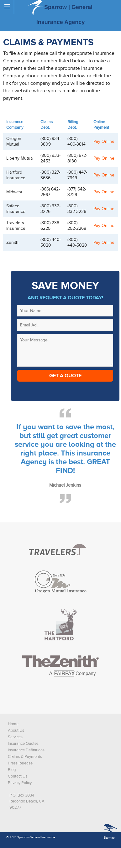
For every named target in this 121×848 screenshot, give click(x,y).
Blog (12, 769)
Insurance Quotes (23, 743)
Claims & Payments (25, 756)
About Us (16, 730)
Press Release (20, 763)
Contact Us (17, 776)
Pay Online (103, 141)
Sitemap (109, 838)
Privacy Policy (20, 782)
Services (15, 737)
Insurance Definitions (26, 750)
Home (13, 723)
